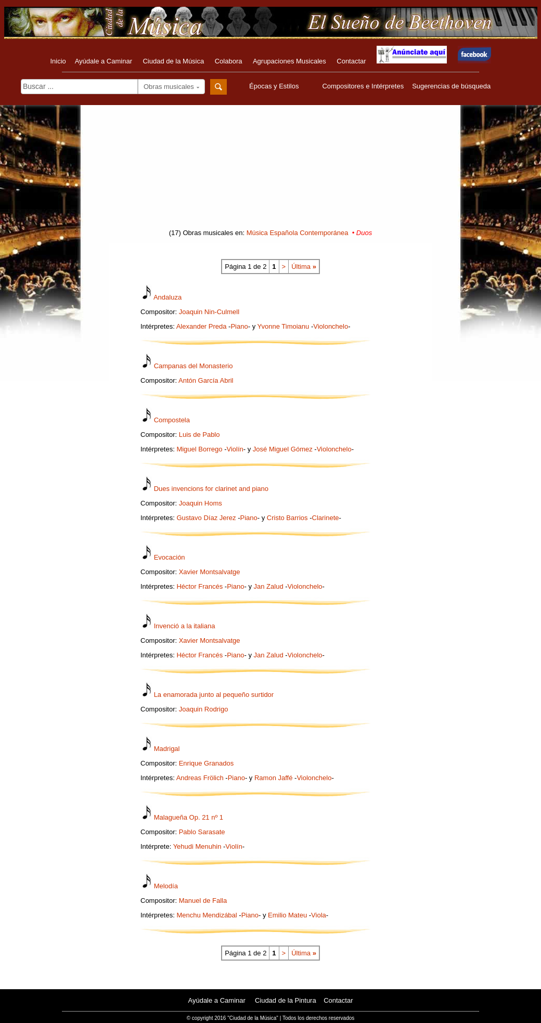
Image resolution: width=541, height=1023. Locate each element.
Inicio (58, 61)
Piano (239, 326)
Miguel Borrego (199, 449)
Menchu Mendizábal (206, 915)
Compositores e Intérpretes (363, 86)
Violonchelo (330, 326)
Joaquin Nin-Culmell (209, 312)
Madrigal (167, 749)
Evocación (169, 557)
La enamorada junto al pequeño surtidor (214, 694)
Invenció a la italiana (184, 626)
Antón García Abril (206, 380)
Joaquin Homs (200, 503)
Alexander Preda (201, 326)
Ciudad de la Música (173, 61)
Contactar (351, 61)
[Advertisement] (271, 170)
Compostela (172, 420)
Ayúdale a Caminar (103, 61)
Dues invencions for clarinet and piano (211, 489)
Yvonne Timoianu (283, 326)
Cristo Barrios (287, 518)
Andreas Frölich (200, 778)
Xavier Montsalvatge (209, 572)
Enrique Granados (206, 763)
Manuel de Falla (203, 900)
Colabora (228, 61)
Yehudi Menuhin (197, 846)
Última (303, 266)
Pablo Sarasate (202, 832)
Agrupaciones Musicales (289, 61)
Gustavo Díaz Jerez (206, 518)
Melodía (166, 886)
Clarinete (325, 518)
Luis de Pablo (199, 434)
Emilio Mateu (287, 915)
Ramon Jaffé (273, 778)
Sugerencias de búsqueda (451, 86)
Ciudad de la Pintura (285, 1000)
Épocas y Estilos (275, 86)
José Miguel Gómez (283, 449)
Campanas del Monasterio (193, 366)
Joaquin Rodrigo (203, 709)
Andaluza (167, 297)
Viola (318, 915)
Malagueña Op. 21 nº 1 (188, 817)
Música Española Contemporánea (298, 233)
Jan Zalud (269, 586)
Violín (234, 449)
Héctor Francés (199, 586)
